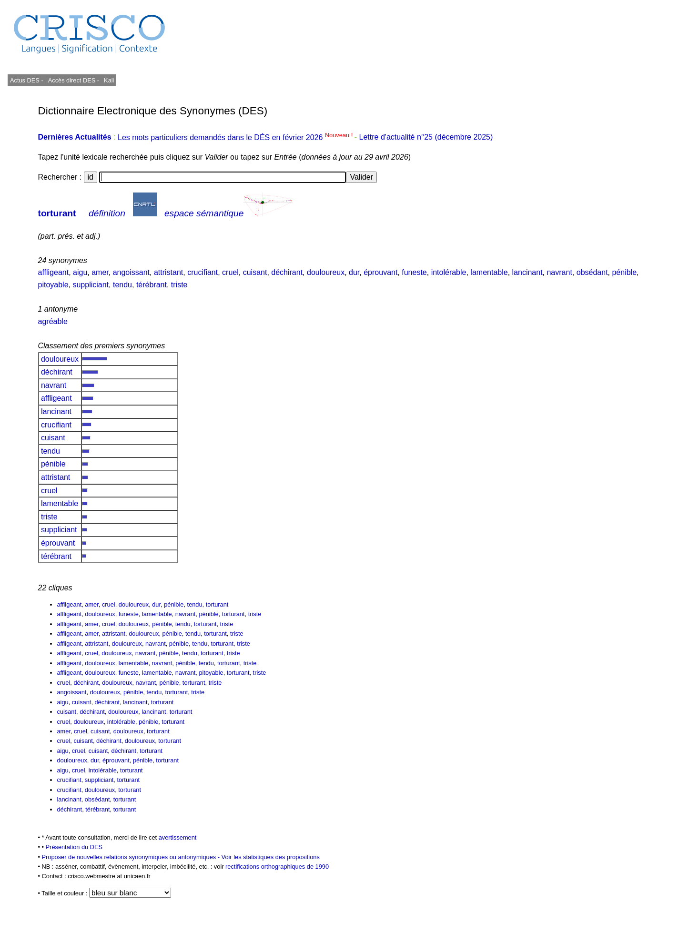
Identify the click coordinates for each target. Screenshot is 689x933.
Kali (109, 80)
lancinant (527, 272)
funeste (414, 272)
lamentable (488, 272)
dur (354, 272)
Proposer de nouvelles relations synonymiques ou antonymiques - (132, 857)
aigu (80, 272)
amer (100, 272)
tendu (122, 285)
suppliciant (90, 285)
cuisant (255, 272)
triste (179, 285)
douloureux (325, 272)
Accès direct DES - (73, 80)
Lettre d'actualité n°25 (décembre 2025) (426, 137)
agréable (53, 321)
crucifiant (202, 272)
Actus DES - (26, 80)
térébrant (151, 285)
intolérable (448, 272)
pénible (624, 272)
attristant (168, 272)
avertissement (178, 837)
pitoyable (53, 285)
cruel (230, 272)
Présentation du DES (74, 847)
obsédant (592, 272)
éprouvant (380, 272)
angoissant (131, 272)
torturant (57, 213)
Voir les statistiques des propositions (271, 857)
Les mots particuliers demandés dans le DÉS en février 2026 (236, 137)
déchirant (287, 272)
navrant (559, 272)
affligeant (53, 272)
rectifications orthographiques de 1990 (277, 866)
